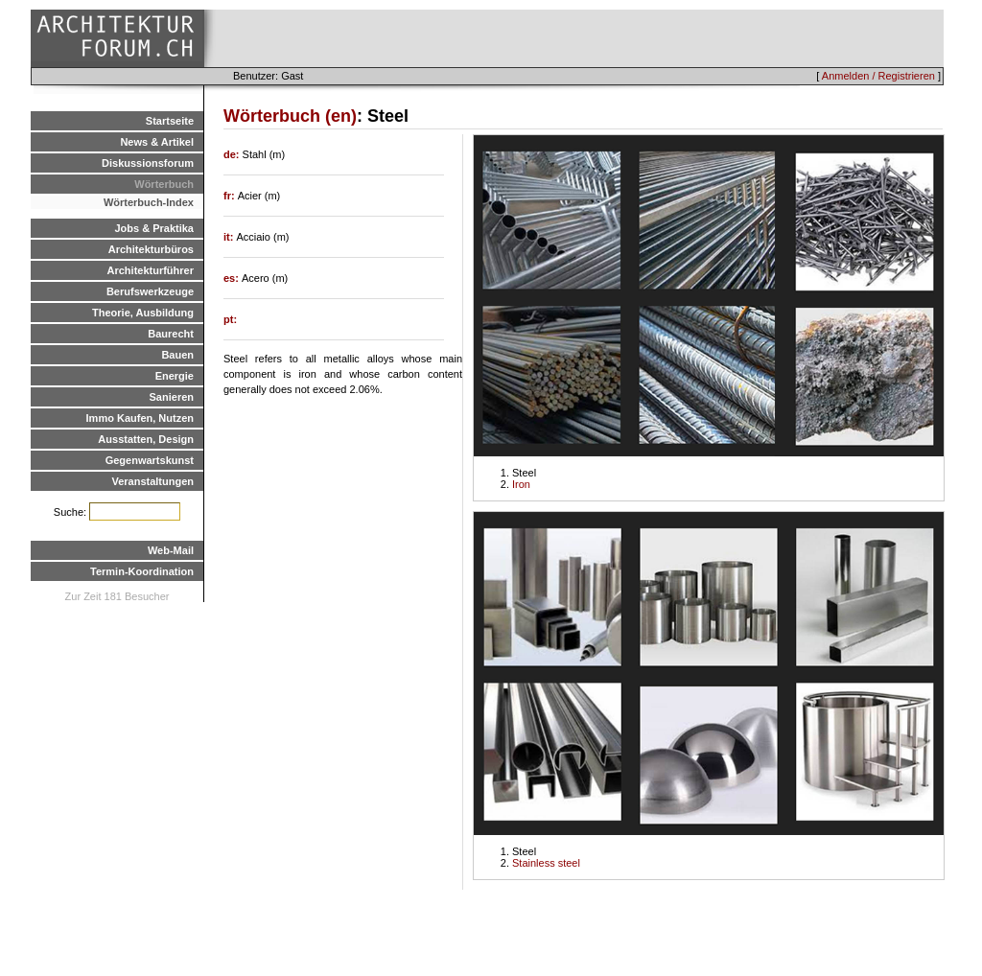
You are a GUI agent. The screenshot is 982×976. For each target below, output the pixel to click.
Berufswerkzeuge (150, 291)
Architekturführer (150, 270)
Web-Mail (171, 550)
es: (232, 278)
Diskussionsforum (148, 163)
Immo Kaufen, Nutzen (140, 418)
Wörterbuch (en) (290, 116)
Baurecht (171, 333)
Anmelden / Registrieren (878, 75)
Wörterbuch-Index (149, 202)
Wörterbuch (164, 184)
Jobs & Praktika (154, 228)
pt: (230, 319)
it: (229, 237)
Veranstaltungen (152, 481)
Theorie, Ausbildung (143, 312)
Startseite (170, 121)
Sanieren (172, 397)
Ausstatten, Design (146, 439)
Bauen (177, 354)
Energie (174, 376)
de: (233, 154)
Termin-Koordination (142, 571)
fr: (230, 195)
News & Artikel (157, 142)
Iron (521, 484)
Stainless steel (546, 863)
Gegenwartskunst (149, 460)
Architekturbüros (151, 249)
